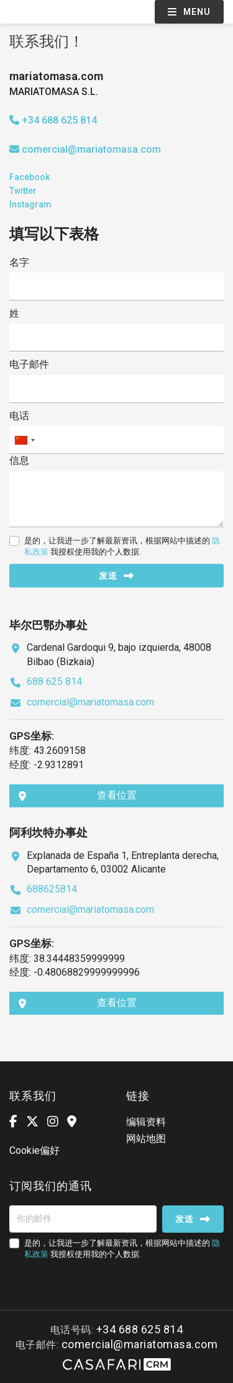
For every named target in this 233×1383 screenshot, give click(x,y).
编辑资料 (146, 1122)
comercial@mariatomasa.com (91, 149)
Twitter (23, 191)
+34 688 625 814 (53, 120)
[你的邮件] (83, 1219)
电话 (19, 416)
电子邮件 (29, 364)
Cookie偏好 (34, 1150)
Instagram (30, 204)
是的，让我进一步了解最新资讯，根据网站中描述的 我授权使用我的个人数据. (122, 546)
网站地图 (146, 1139)
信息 (19, 460)
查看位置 (78, 795)
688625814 (52, 889)
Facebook (29, 177)
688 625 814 (54, 681)
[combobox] (116, 440)
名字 (19, 262)
